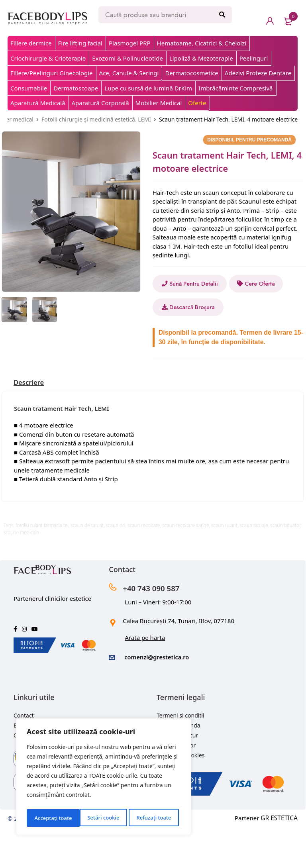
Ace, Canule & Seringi (129, 73)
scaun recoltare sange (185, 548)
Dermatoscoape (75, 88)
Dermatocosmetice (191, 73)
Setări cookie (50, 818)
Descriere (30, 406)
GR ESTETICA (280, 841)
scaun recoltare (144, 548)
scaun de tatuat (87, 548)
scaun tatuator (285, 548)
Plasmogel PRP (130, 43)
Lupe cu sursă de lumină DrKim (148, 88)
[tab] (30, 406)
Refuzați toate (100, 818)
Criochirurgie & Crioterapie (48, 58)
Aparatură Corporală (100, 103)
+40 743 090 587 (156, 611)
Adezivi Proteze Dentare (258, 73)
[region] (103, 778)
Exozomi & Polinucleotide (127, 58)
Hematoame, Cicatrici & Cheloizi (202, 43)
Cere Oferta (186, 307)
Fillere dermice (31, 43)
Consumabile (28, 88)
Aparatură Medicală (37, 103)
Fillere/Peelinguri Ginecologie (51, 73)
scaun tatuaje (254, 548)
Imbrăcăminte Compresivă (235, 88)
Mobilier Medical (158, 103)
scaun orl (116, 548)
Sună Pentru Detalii (193, 283)
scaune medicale (21, 556)
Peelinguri (253, 58)
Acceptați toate (154, 818)
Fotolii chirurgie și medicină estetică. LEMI (96, 119)
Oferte (197, 103)
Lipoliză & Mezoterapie (201, 58)
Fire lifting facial (80, 43)
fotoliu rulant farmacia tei (42, 548)
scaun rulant (224, 548)
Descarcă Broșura (193, 330)
